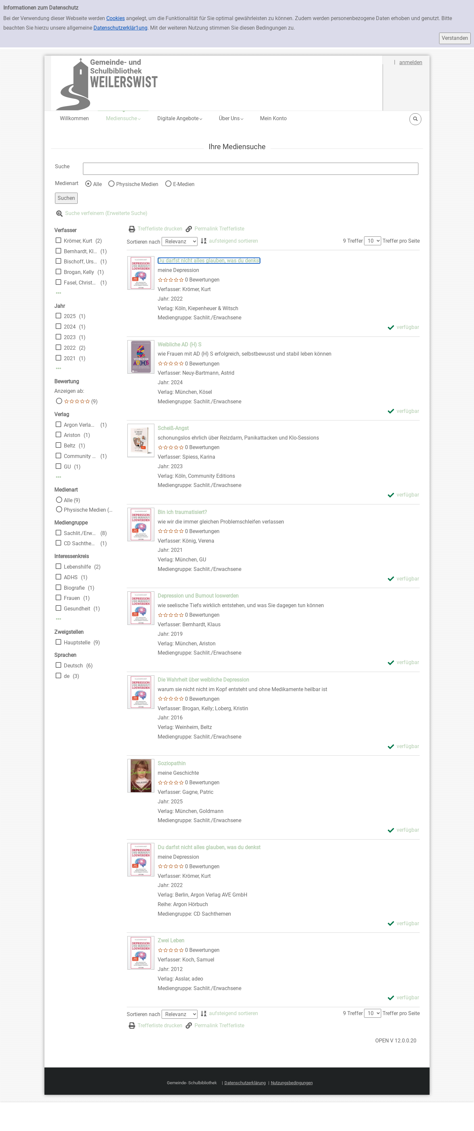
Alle (97, 184)
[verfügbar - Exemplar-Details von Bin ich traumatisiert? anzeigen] (403, 579)
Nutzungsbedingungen (292, 1082)
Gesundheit (77, 609)
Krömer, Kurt (78, 241)
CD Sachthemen (80, 543)
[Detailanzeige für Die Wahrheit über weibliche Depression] (203, 680)
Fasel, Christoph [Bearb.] (80, 283)
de (66, 676)
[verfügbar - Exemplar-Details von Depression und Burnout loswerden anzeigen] (403, 662)
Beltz (69, 446)
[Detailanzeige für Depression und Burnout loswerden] (198, 596)
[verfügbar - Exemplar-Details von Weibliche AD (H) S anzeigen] (403, 411)
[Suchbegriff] (250, 169)
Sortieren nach (143, 241)
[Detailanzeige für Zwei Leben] (171, 940)
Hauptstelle (77, 642)
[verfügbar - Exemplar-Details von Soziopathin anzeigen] (403, 830)
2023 (70, 337)
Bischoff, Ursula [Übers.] (80, 261)
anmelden (410, 62)
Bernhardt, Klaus (80, 251)
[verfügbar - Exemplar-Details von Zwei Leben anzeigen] (403, 998)
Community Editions (80, 456)
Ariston (72, 435)
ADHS (71, 577)
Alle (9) (72, 500)
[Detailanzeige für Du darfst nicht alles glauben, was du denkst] (209, 260)
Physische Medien (137, 184)
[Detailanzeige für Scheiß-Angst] (173, 428)
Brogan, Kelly (79, 272)
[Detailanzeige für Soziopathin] (172, 763)
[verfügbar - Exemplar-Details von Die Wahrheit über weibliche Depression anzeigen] (403, 746)
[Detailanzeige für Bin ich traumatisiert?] (182, 512)
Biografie (74, 588)
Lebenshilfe (77, 567)
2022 (70, 348)
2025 (70, 316)
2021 (70, 358)
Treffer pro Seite (401, 241)
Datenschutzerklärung (245, 1082)
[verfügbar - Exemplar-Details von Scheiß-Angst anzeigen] (403, 495)
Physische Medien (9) (89, 510)
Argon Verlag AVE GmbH (80, 425)
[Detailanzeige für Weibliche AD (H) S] (179, 344)
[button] (123, 118)
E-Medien (184, 184)
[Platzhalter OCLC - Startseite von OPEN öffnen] (217, 83)
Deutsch (73, 665)
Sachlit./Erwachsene (80, 533)
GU (67, 467)
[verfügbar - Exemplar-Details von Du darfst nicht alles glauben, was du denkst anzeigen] (403, 327)
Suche (62, 166)
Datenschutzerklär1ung (120, 28)
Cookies (115, 18)
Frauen (72, 598)
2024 (70, 327)
